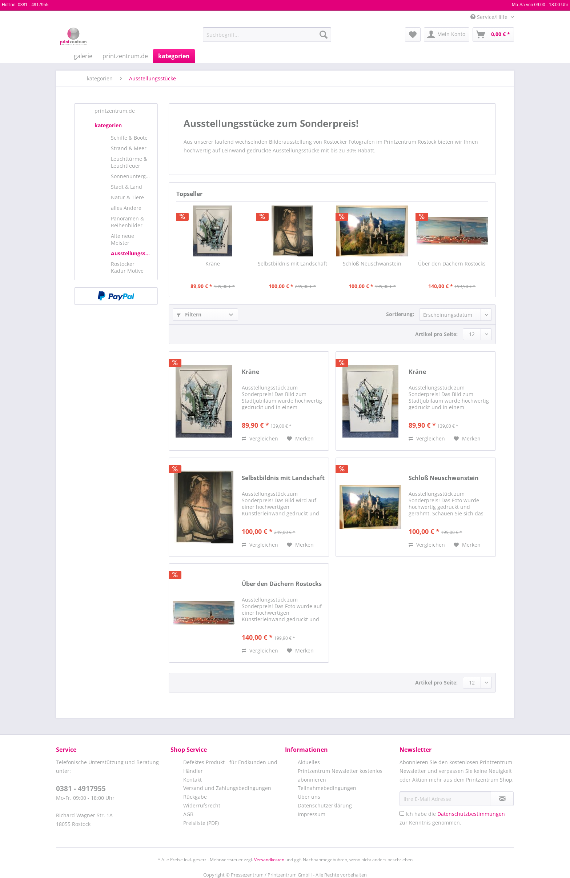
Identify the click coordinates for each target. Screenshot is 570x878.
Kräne (212, 263)
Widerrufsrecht (201, 805)
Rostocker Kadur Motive (127, 267)
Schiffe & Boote (129, 137)
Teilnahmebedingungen (327, 788)
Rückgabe (195, 796)
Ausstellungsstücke (132, 253)
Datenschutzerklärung (325, 805)
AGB (188, 814)
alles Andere (126, 207)
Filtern (189, 314)
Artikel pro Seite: (436, 334)
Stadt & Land (126, 186)
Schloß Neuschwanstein (372, 263)
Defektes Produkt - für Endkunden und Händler (230, 766)
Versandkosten (269, 860)
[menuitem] (267, 38)
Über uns (309, 796)
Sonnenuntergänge (132, 176)
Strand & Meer (128, 148)
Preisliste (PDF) (201, 822)
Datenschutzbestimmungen (471, 813)
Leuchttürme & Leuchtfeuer (129, 162)
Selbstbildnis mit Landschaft (292, 263)
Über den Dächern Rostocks (452, 263)
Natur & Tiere (127, 197)
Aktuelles (309, 762)
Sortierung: (400, 314)
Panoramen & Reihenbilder (127, 222)
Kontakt (192, 779)
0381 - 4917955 (33, 4)
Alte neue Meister (122, 239)
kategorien (108, 125)
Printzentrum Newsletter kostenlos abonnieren (340, 775)
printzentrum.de (115, 110)
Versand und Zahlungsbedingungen (227, 788)
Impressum (311, 814)
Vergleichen (260, 438)
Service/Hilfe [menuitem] (489, 16)
